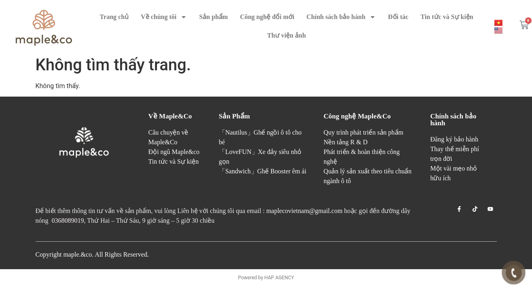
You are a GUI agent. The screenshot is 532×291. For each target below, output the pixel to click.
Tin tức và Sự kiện (446, 16)
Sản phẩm (213, 16)
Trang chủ (114, 16)
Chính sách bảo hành (341, 17)
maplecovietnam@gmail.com (304, 210)
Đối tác (398, 16)
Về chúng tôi (164, 17)
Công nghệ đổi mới (267, 16)
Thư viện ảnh (286, 35)
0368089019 (68, 220)
